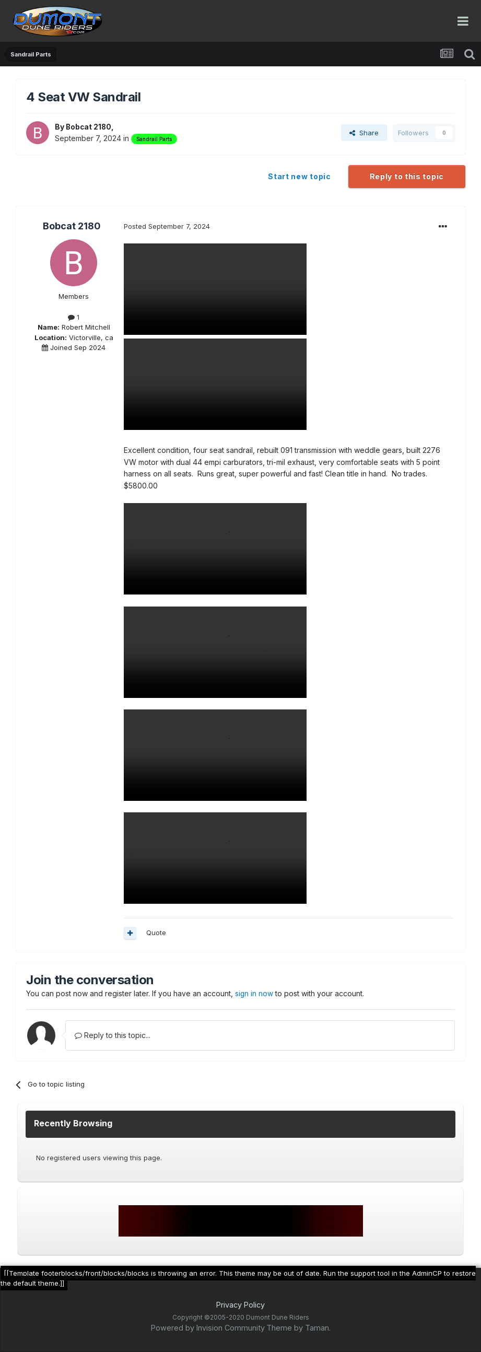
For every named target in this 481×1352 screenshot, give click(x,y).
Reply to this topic (407, 176)
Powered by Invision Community (208, 1327)
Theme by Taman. (298, 1327)
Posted (167, 226)
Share (364, 133)
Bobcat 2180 (89, 126)
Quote (156, 932)
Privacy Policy (240, 1304)
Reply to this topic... (112, 1035)
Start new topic (299, 176)
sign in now (254, 993)
